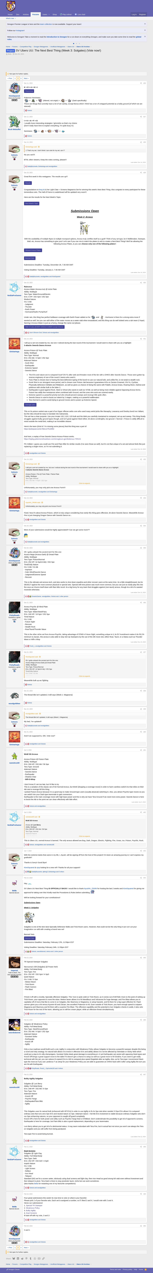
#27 (144, 117)
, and (42, 166)
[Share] (140, 83)
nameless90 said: (32, 817)
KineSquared (29, 867)
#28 (144, 142)
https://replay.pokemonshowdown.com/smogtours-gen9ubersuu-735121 (52, 439)
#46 (144, 1020)
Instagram (20, 30)
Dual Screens (31, 1213)
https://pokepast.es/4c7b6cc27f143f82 (39, 429)
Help (135, 1269)
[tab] (73, 43)
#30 (144, 282)
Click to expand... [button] (85, 483)
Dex (17, 14)
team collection (46, 24)
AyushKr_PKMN (90, 888)
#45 (144, 958)
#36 (144, 602)
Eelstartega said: (31, 147)
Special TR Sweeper (34, 1205)
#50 (144, 1226)
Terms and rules (115, 1269)
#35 (144, 548)
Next (25, 78)
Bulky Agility (31, 1210)
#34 (144, 526)
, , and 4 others (47, 1068)
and (37, 453)
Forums (35, 14)
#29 (144, 172)
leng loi (42, 190)
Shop (55, 14)
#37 (144, 652)
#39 (144, 709)
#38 (144, 691)
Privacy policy (127, 1269)
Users (45, 14)
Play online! (67, 14)
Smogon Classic (13, 1269)
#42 (144, 812)
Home (10, 14)
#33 (144, 498)
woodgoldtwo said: (32, 714)
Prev (10, 78)
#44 (144, 878)
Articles (26, 14)
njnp (38, 867)
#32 (144, 459)
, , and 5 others (48, 872)
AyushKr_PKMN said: (33, 502)
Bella (9, 54)
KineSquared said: (32, 657)
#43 (144, 851)
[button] (49, 14)
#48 (144, 1147)
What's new (10, 18)
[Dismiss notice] (145, 24)
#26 (144, 83)
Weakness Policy (33, 1208)
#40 (144, 732)
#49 (144, 1194)
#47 (144, 1074)
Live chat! (81, 14)
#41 (144, 750)
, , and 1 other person (50, 596)
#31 (144, 339)
